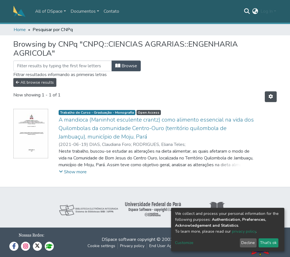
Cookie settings (101, 246)
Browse (126, 66)
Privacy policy (132, 246)
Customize (184, 242)
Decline (248, 242)
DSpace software (119, 239)
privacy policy (244, 231)
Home (20, 30)
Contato (111, 11)
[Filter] (62, 66)
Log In (267, 11)
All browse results (35, 82)
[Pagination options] (271, 96)
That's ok (268, 242)
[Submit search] (247, 11)
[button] (255, 11)
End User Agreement (168, 246)
